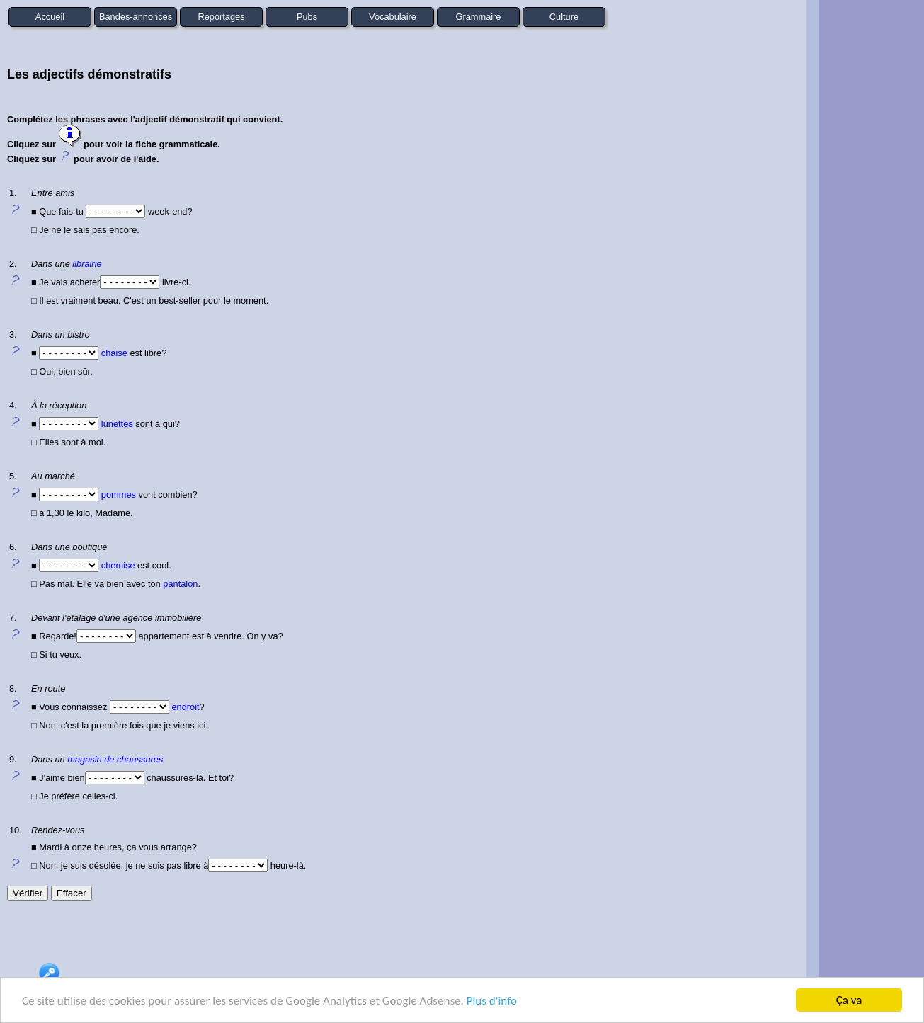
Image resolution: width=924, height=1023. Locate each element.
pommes (118, 494)
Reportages (221, 16)
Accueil (49, 16)
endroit (185, 707)
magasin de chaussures (115, 759)
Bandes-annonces (135, 16)
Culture (563, 16)
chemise (118, 565)
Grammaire (478, 16)
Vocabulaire (392, 16)
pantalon (180, 583)
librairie (86, 263)
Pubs (307, 16)
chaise (114, 353)
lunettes (117, 423)
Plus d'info (492, 1001)
